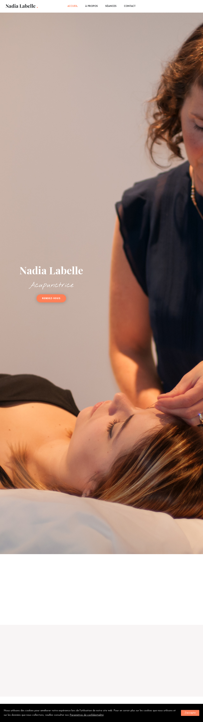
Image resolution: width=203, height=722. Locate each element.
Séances (111, 6)
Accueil (72, 6)
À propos (91, 6)
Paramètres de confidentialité (87, 715)
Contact (130, 6)
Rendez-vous (51, 298)
